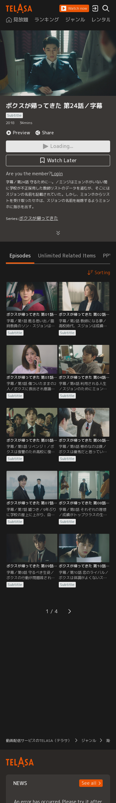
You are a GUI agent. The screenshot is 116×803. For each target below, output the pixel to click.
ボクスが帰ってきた (38, 218)
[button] (74, 8)
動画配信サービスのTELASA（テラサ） (38, 740)
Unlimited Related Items (67, 255)
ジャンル (88, 740)
